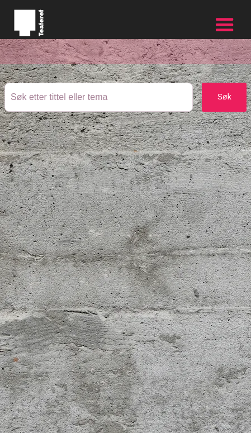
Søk (224, 96)
